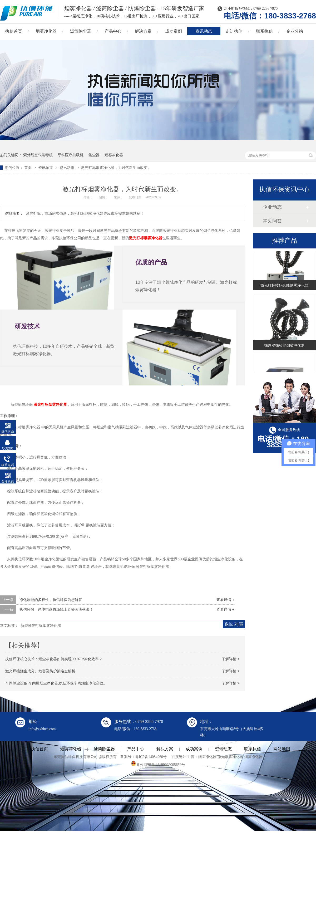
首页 (28, 167)
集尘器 (94, 155)
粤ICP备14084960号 (151, 757)
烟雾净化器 (46, 31)
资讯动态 (203, 31)
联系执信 (264, 31)
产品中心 (113, 31)
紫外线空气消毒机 (38, 155)
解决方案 (143, 31)
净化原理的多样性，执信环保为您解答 (50, 600)
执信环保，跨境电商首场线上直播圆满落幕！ (56, 609)
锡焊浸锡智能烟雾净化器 (284, 346)
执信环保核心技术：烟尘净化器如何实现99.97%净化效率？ (53, 659)
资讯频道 (46, 167)
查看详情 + (225, 600)
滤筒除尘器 (80, 31)
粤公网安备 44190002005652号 (158, 765)
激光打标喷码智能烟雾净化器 (284, 286)
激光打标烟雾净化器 (145, 238)
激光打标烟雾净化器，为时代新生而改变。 (116, 167)
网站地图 (281, 749)
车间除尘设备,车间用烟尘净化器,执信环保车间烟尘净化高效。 (56, 683)
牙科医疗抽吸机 (70, 155)
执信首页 (39, 749)
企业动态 (272, 207)
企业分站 (294, 31)
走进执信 (234, 31)
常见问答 (272, 220)
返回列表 (233, 624)
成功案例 (173, 31)
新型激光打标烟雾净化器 (41, 625)
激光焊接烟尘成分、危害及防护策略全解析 (40, 671)
